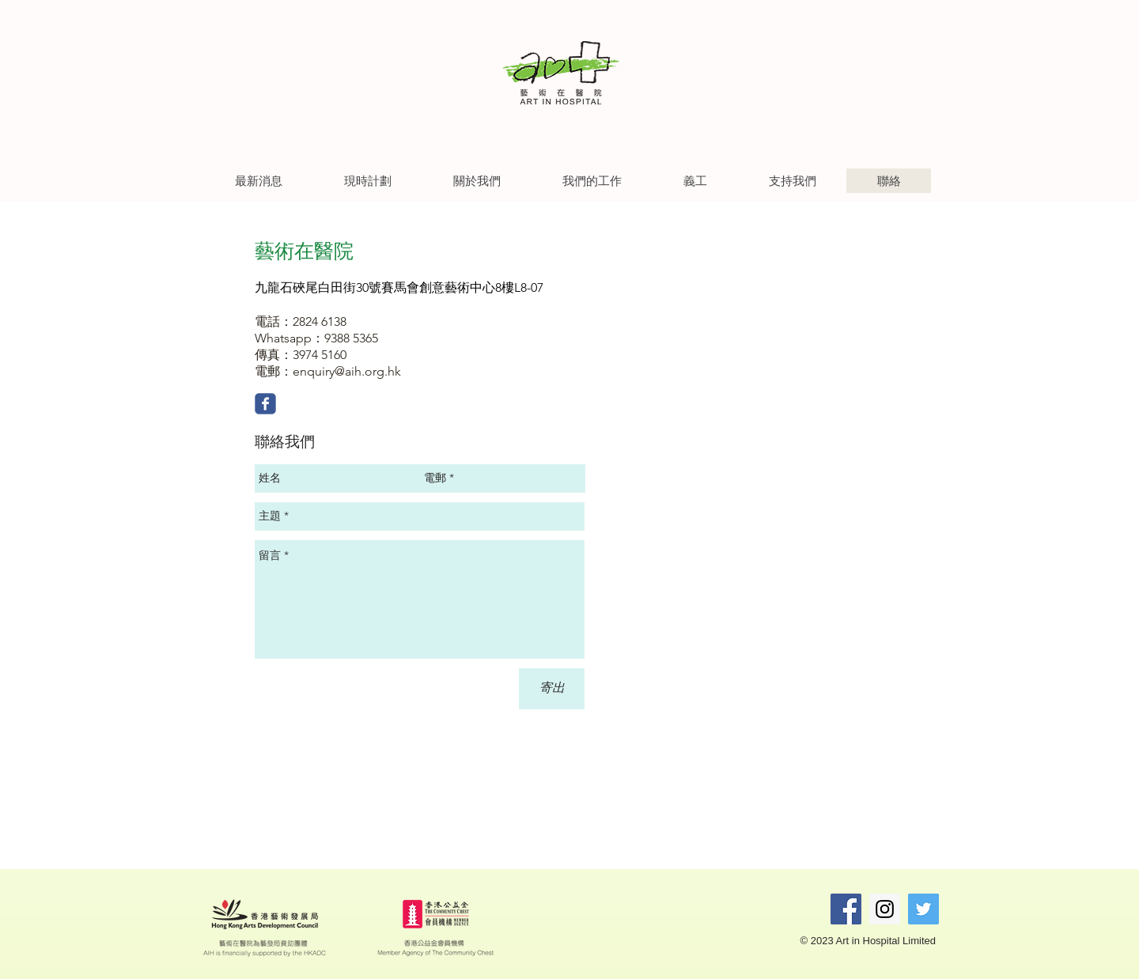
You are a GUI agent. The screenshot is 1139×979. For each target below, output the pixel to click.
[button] (258, 180)
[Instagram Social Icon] (884, 909)
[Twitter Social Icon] (923, 909)
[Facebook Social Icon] (846, 909)
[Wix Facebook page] (265, 403)
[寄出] (552, 688)
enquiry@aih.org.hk (347, 371)
